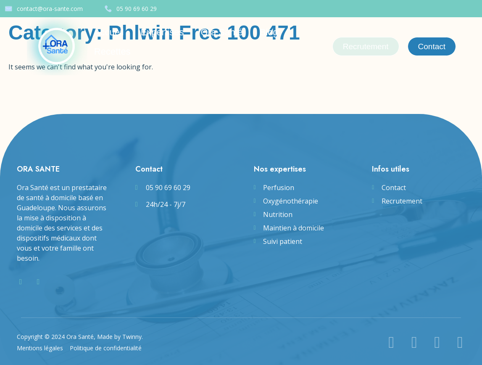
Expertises (162, 32)
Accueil (109, 32)
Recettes (112, 51)
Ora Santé (221, 32)
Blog (269, 32)
